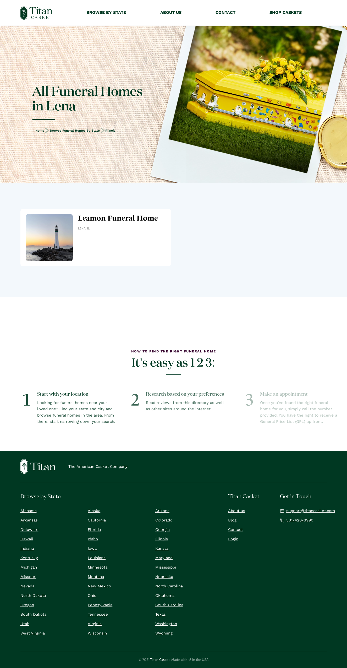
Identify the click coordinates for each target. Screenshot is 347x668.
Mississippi (165, 567)
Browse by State (106, 12)
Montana (96, 576)
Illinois (110, 130)
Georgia (162, 529)
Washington (166, 623)
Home (39, 130)
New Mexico (99, 586)
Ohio (92, 595)
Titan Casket (160, 660)
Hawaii (26, 539)
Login (233, 539)
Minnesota (97, 567)
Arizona (162, 510)
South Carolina (169, 605)
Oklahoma (164, 595)
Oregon (27, 605)
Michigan (28, 567)
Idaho (93, 539)
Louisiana (97, 557)
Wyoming (164, 633)
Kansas (162, 548)
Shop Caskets (285, 12)
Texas (160, 614)
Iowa (92, 548)
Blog (232, 520)
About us (236, 510)
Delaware (29, 529)
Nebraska (164, 576)
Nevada (27, 586)
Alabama (28, 510)
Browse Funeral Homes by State (75, 130)
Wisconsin (97, 633)
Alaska (94, 510)
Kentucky (29, 557)
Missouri (28, 576)
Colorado (163, 520)
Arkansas (29, 520)
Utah (24, 623)
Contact (235, 529)
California (97, 520)
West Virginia (32, 633)
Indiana (27, 548)
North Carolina (169, 586)
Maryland (164, 557)
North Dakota (33, 595)
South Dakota (33, 614)
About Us (170, 12)
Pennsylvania (100, 605)
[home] (36, 13)
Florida (94, 529)
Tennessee (98, 614)
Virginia (95, 623)
